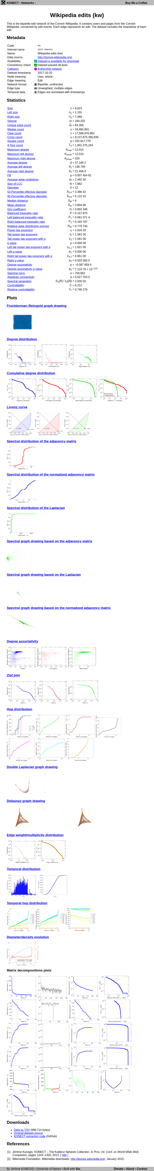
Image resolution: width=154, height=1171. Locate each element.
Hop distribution (19, 709)
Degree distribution (22, 339)
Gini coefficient (16, 209)
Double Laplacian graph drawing (32, 767)
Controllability (15, 285)
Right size (13, 116)
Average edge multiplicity (23, 179)
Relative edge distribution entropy (28, 226)
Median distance (17, 200)
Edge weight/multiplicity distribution (35, 835)
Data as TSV (22, 1129)
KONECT (13, 2)
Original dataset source (28, 1133)
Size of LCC (14, 183)
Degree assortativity (19, 264)
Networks (27, 2)
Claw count (14, 133)
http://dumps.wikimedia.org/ (55, 57)
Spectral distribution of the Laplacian (36, 508)
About (130, 1168)
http (64, 1155)
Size (10, 108)
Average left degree (19, 166)
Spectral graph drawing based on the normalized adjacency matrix (58, 608)
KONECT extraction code (29, 1136)
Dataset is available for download (58, 61)
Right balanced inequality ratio (26, 221)
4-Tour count (15, 145)
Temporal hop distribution (27, 903)
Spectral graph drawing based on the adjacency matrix (49, 541)
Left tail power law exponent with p (28, 247)
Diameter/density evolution (28, 937)
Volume (12, 120)
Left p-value (14, 251)
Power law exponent (20, 230)
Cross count (14, 137)
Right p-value (15, 260)
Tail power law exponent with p (26, 238)
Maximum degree (18, 149)
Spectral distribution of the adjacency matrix (41, 441)
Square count (15, 141)
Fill (9, 175)
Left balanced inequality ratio (25, 217)
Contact (142, 1168)
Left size (12, 112)
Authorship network (50, 68)
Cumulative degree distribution (31, 373)
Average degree (17, 162)
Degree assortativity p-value (24, 268)
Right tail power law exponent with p (29, 256)
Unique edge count (19, 125)
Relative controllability (21, 289)
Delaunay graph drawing (26, 801)
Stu (78, 1168)
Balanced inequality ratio (22, 213)
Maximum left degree (20, 154)
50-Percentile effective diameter (27, 191)
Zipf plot (13, 675)
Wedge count (15, 129)
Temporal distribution (23, 869)
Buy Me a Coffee (136, 2)
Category (13, 68)
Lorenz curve (17, 407)
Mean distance (16, 205)
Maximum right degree (21, 158)
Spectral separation (19, 281)
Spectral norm (16, 273)
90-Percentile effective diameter (27, 196)
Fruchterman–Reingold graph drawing (36, 306)
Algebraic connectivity (21, 277)
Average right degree (20, 171)
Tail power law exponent (22, 234)
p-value (11, 243)
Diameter (13, 187)
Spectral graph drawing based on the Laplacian (44, 574)
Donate (119, 1168)
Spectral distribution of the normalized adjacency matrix (51, 474)
